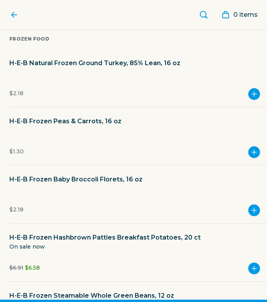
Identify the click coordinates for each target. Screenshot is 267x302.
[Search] (203, 14)
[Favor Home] (16, 14)
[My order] (237, 14)
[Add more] (254, 94)
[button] (138, 83)
